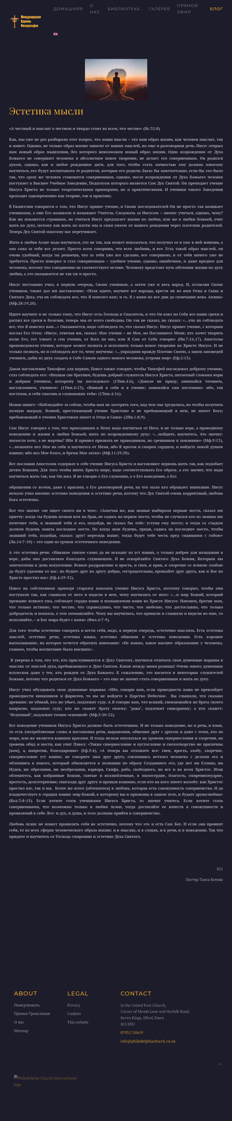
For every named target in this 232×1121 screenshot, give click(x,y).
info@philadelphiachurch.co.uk (148, 1042)
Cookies (74, 1015)
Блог (216, 9)
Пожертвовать (27, 1006)
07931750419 (132, 1034)
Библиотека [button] (124, 9)
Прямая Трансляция (32, 1014)
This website (78, 1023)
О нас (95, 8)
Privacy (73, 1006)
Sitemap (21, 1032)
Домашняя (68, 9)
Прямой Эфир (187, 8)
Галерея (159, 9)
